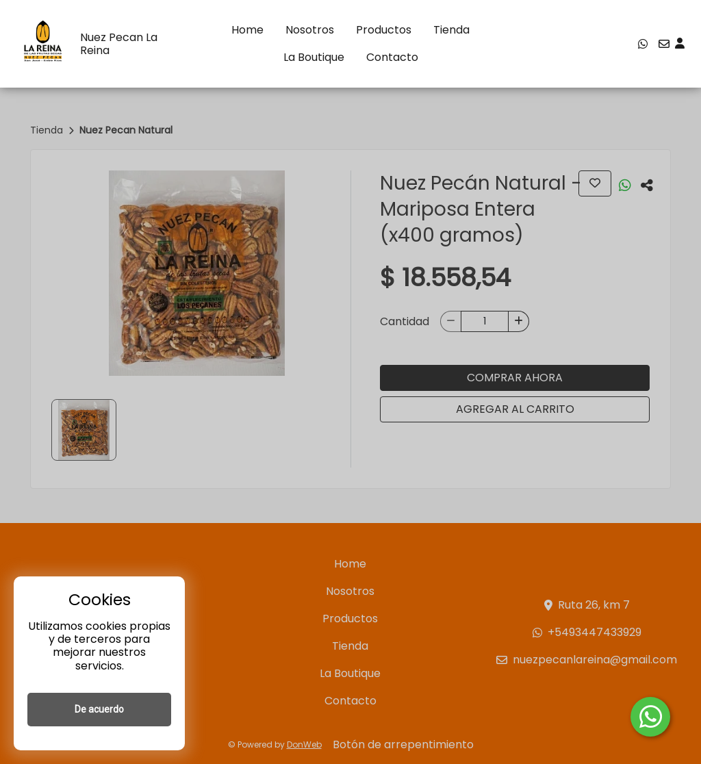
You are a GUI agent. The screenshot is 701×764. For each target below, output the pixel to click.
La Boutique (313, 57)
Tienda (451, 30)
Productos (383, 30)
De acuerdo (99, 709)
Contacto (392, 57)
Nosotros (309, 30)
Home (247, 30)
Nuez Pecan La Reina (118, 44)
